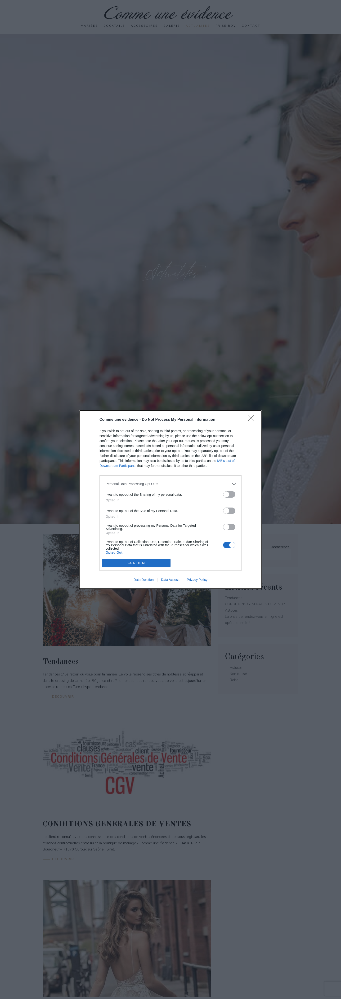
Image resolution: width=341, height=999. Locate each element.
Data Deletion (144, 580)
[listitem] (170, 484)
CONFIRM (136, 563)
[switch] (229, 494)
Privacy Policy (197, 580)
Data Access (170, 580)
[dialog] (170, 500)
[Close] (252, 419)
